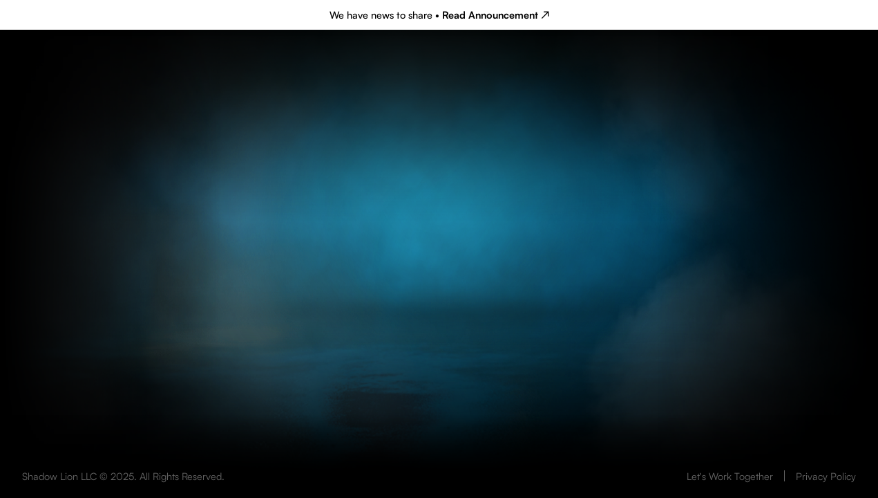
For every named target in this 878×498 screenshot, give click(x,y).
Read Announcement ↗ (495, 14)
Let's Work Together (730, 475)
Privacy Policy (826, 475)
